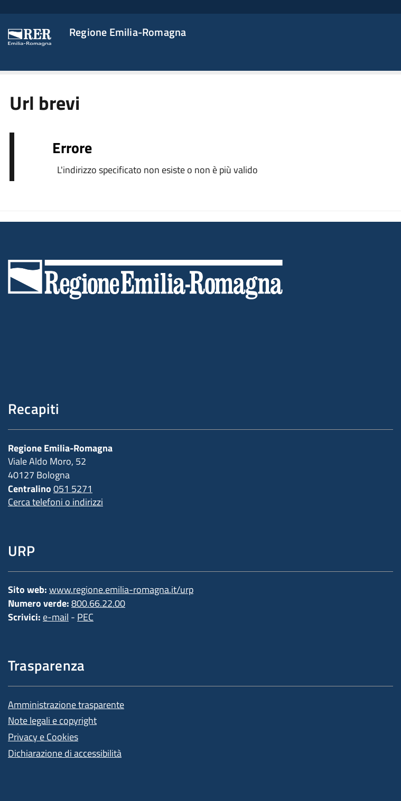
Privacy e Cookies (43, 737)
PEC (85, 617)
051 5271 (72, 489)
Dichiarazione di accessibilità (65, 753)
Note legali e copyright (52, 720)
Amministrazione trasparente (66, 705)
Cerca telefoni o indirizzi (55, 502)
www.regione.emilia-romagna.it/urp (121, 589)
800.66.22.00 (98, 603)
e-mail (56, 617)
